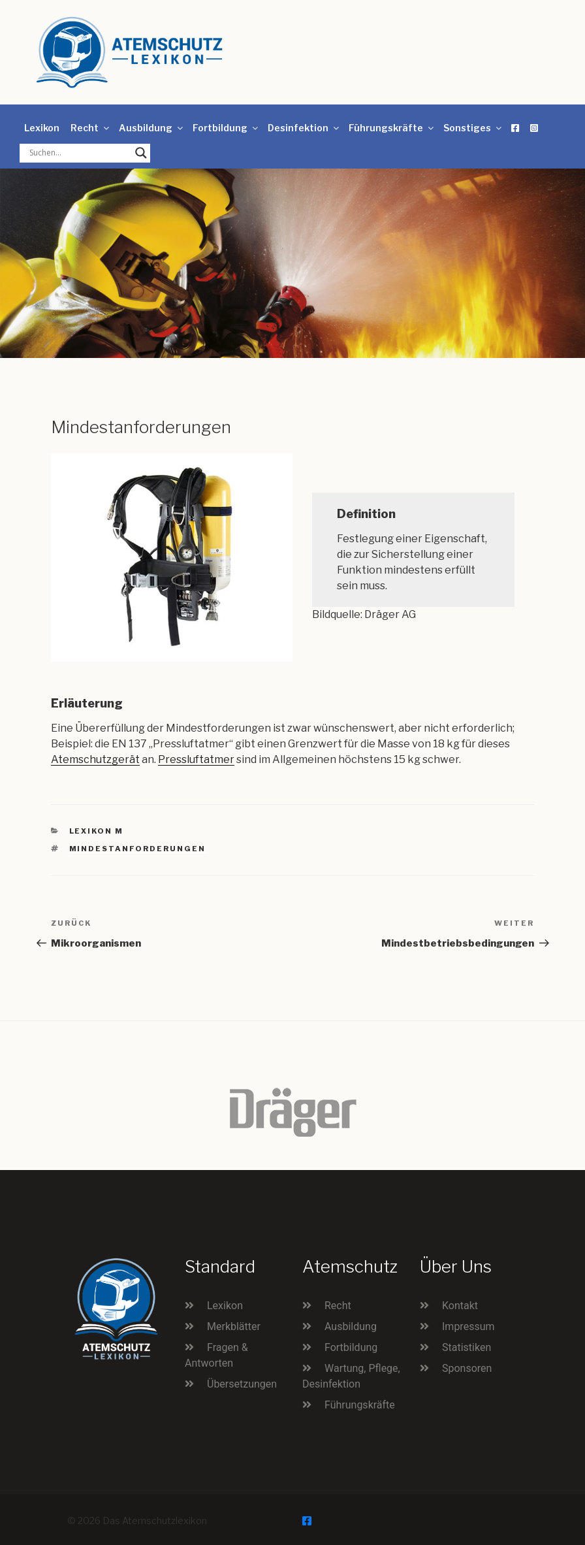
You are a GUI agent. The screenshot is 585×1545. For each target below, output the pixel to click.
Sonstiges (473, 127)
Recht (91, 127)
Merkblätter (234, 1326)
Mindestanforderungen (137, 848)
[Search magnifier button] (141, 153)
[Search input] (79, 153)
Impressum (468, 1326)
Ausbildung (152, 127)
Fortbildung (226, 127)
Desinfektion (304, 127)
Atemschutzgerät (95, 759)
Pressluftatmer (196, 759)
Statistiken (466, 1347)
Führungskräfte (392, 127)
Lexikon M (96, 831)
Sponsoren (467, 1368)
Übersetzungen (242, 1384)
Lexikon (41, 127)
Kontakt (460, 1305)
